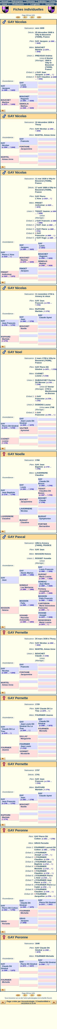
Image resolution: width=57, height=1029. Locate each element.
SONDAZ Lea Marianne (26, 586)
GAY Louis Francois (45, 568)
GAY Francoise (39, 234)
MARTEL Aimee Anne (45, 135)
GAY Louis (22, 84)
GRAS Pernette (41, 843)
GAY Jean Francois (39, 302)
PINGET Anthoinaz (40, 204)
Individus (42, 1)
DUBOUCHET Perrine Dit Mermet (45, 381)
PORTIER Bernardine (44, 525)
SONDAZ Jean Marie (44, 582)
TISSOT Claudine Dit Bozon (44, 491)
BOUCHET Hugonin (24, 97)
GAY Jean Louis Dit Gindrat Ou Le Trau (26, 725)
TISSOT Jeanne (42, 211)
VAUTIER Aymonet (24, 429)
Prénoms (30, 1)
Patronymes (17, 1)
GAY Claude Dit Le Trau (8, 729)
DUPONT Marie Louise (44, 575)
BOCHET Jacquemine (25, 500)
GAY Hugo (42, 238)
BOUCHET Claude (40, 654)
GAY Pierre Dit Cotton (9, 907)
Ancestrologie (28, 1001)
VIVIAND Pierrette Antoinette (24, 617)
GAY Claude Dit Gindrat (43, 721)
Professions (18, 4)
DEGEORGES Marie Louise (44, 621)
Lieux (4, 4)
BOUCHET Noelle (24, 327)
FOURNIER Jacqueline (40, 895)
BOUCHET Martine (40, 48)
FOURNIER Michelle (43, 729)
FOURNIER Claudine (40, 858)
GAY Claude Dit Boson (43, 481)
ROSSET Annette (43, 558)
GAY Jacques (41, 41)
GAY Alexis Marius (26, 572)
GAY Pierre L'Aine (40, 197)
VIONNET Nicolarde (24, 752)
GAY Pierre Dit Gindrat (47, 901)
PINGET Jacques (24, 269)
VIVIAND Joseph (42, 614)
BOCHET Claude (42, 499)
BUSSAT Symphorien (44, 517)
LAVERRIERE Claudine (41, 474)
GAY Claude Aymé (45, 316)
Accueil (4, 1)
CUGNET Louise (39, 374)
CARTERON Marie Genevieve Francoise (46, 605)
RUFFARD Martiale (40, 310)
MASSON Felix (23, 602)
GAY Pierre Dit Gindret (42, 368)
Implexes (50, 4)
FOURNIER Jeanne (44, 715)
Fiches (52, 1)
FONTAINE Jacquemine (25, 147)
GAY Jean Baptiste (39, 465)
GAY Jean (41, 225)
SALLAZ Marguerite (25, 737)
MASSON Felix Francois (45, 597)
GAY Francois (24, 140)
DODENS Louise (43, 405)
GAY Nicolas (41, 129)
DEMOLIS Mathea (24, 105)
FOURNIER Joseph (40, 853)
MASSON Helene (43, 554)
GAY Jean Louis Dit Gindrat (26, 421)
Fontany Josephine (43, 590)
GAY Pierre (42, 229)
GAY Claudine (43, 77)
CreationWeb (42, 1001)
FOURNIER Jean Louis (25, 745)
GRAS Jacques (24, 919)
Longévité (35, 4)
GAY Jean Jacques (40, 73)
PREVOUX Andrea (43, 56)
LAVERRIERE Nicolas (25, 510)
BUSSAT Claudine (24, 521)
